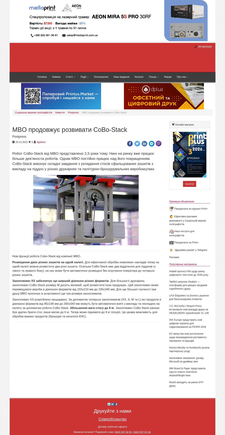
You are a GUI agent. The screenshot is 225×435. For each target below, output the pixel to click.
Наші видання (121, 76)
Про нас (182, 76)
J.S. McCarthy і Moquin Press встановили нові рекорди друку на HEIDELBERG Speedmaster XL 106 (189, 309)
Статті (70, 76)
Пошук (154, 76)
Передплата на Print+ (184, 242)
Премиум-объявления (181, 201)
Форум (168, 76)
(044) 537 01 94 (142, 432)
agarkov (41, 142)
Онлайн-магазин (184, 124)
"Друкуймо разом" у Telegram (188, 250)
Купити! (189, 184)
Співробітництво (112, 419)
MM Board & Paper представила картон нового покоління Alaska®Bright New (187, 372)
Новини (56, 76)
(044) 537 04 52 (123, 432)
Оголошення (101, 76)
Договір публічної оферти (112, 426)
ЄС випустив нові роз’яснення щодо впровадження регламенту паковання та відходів (188, 337)
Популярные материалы (183, 264)
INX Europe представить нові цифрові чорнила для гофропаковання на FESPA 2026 (187, 323)
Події (85, 76)
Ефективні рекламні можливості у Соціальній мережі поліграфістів (187, 220)
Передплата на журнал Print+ (188, 208)
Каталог (139, 76)
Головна (42, 76)
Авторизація (205, 46)
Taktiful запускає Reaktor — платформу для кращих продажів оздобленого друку (188, 285)
